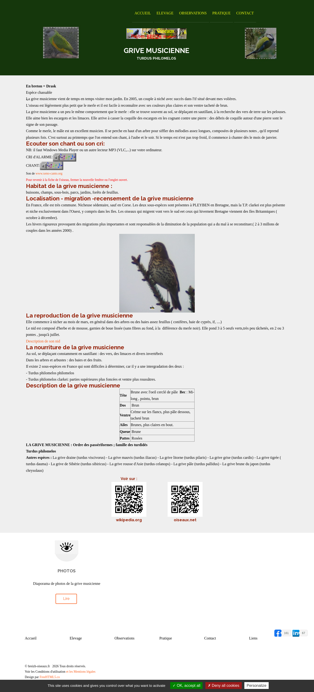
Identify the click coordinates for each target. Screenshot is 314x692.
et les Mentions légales (80, 671)
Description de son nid (43, 341)
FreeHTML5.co (50, 677)
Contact (245, 13)
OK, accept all (186, 686)
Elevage (165, 13)
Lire (66, 598)
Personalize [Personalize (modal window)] (257, 686)
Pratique (221, 13)
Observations (193, 13)
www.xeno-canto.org (49, 173)
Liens (253, 638)
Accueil (143, 13)
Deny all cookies (223, 686)
